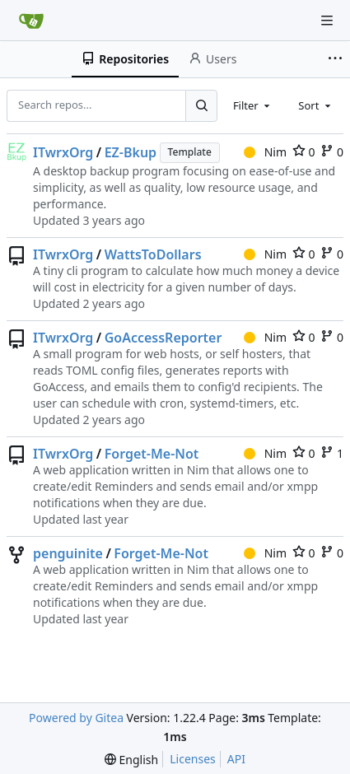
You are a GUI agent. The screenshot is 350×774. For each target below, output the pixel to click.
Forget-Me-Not (152, 453)
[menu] (131, 759)
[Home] (31, 20)
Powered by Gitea (76, 717)
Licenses (193, 759)
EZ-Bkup (130, 152)
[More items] (337, 59)
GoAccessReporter (163, 337)
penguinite (68, 553)
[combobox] (252, 105)
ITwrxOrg (63, 152)
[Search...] (201, 105)
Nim (265, 152)
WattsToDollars (153, 254)
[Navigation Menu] (327, 20)
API (236, 759)
